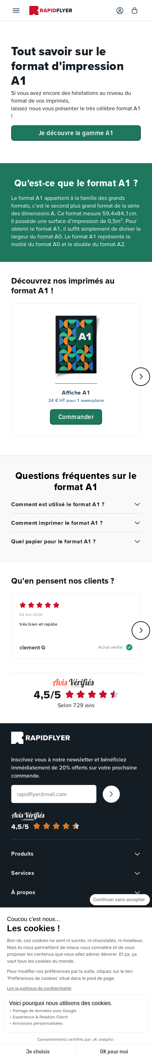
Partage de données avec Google (45, 1010)
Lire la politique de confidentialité (39, 988)
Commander (76, 416)
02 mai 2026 (31, 614)
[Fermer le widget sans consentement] (120, 906)
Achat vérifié (110, 647)
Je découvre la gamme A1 (76, 133)
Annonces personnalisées (38, 1023)
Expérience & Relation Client (40, 1017)
